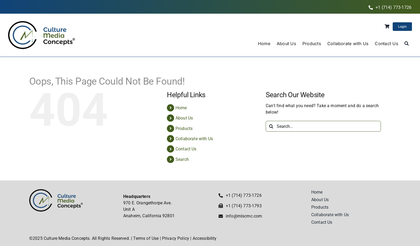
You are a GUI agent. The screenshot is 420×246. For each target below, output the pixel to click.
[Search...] (323, 126)
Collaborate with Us (194, 138)
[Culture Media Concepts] (41, 23)
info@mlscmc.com (244, 216)
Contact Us (186, 148)
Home (181, 107)
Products (184, 128)
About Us (184, 118)
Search (182, 159)
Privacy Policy (175, 238)
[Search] (406, 43)
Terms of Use (146, 238)
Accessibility (205, 238)
